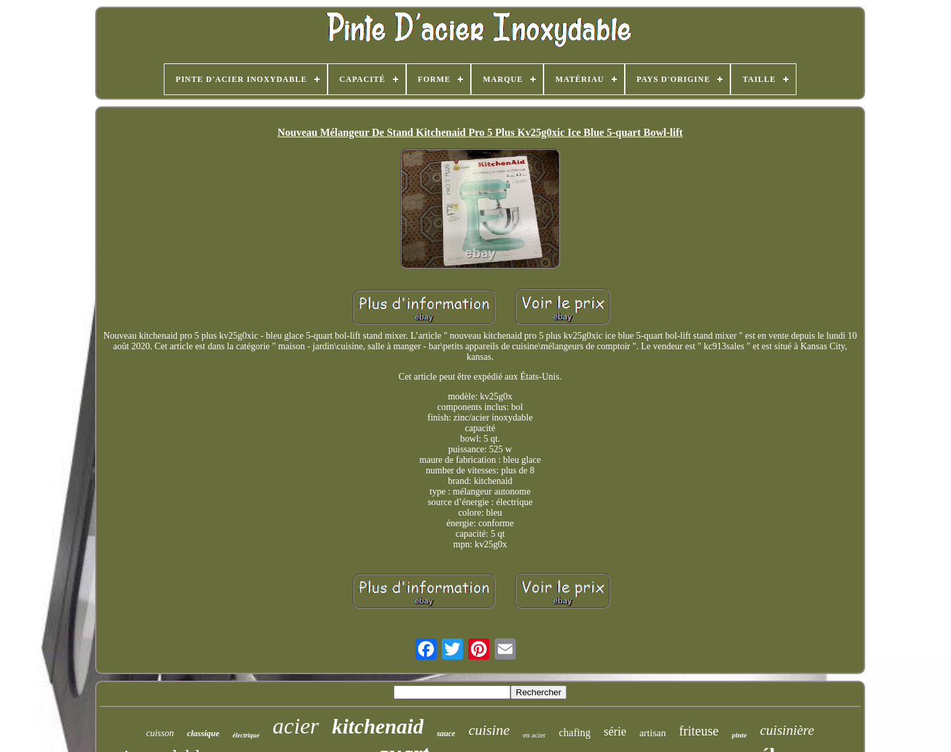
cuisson (160, 733)
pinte (739, 735)
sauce (446, 733)
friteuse (699, 731)
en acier (534, 735)
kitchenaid (378, 726)
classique (203, 733)
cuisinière (787, 730)
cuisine (488, 730)
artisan (652, 733)
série (615, 731)
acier (296, 726)
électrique (246, 735)
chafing (574, 732)
